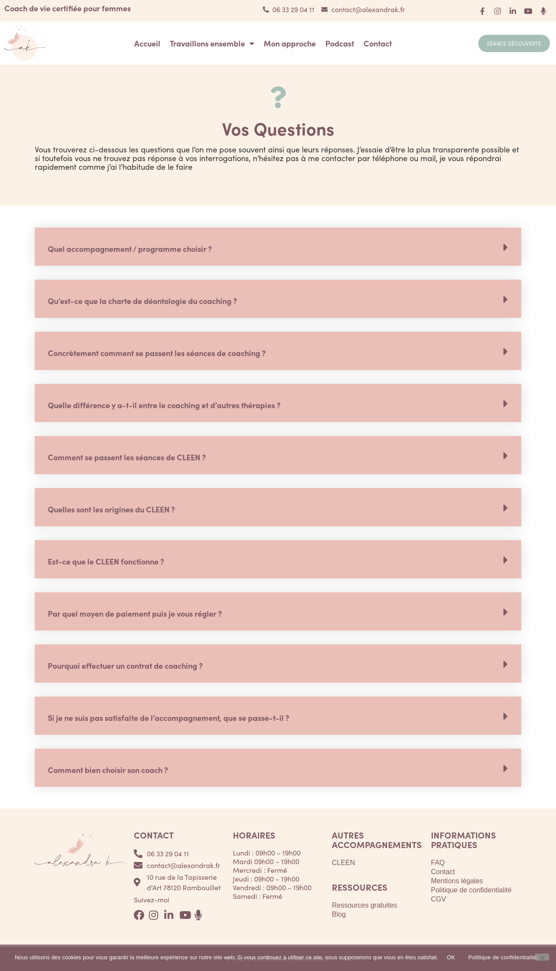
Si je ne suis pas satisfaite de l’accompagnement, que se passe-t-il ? (168, 717)
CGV (438, 899)
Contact (378, 43)
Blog (339, 914)
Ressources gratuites (364, 905)
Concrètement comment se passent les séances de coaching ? (157, 352)
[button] (278, 247)
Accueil (147, 43)
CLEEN (343, 862)
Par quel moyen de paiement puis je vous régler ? (135, 613)
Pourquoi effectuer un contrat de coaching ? (125, 665)
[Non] (542, 957)
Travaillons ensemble (212, 43)
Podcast (339, 43)
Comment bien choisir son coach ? (108, 769)
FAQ (438, 862)
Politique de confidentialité (471, 890)
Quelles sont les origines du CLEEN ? (111, 509)
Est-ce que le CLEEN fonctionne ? (106, 561)
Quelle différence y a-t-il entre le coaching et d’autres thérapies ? (164, 405)
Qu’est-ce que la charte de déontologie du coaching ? (142, 300)
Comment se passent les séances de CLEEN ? (127, 457)
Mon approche (290, 43)
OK (451, 957)
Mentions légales (457, 881)
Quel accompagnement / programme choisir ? (130, 248)
